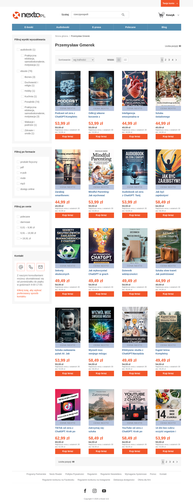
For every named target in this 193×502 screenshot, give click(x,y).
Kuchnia (31, 96)
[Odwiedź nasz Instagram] (94, 491)
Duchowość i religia (31, 84)
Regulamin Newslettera (110, 474)
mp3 (22, 183)
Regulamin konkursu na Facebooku (58, 480)
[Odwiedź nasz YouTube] (104, 491)
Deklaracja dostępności (123, 480)
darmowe (25, 222)
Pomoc (153, 474)
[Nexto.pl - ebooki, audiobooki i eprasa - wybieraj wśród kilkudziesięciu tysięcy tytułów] (29, 15)
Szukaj (65, 14)
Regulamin (92, 474)
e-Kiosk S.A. (104, 499)
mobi (23, 178)
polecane (25, 216)
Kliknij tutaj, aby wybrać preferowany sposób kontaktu (29, 293)
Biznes (30, 77)
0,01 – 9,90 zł (27, 227)
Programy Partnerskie (36, 474)
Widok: (111, 59)
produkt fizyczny (28, 162)
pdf (22, 167)
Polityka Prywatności (74, 474)
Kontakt (163, 474)
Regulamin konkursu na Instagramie (94, 480)
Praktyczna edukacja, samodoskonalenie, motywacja (35, 60)
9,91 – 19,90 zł (28, 233)
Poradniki (32, 101)
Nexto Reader (55, 474)
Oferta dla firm (144, 480)
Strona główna (61, 36)
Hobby (30, 90)
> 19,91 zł (25, 238)
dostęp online (27, 189)
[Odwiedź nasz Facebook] (85, 491)
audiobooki (28, 49)
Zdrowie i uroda (29, 132)
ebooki (26, 71)
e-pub (23, 172)
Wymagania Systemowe (136, 474)
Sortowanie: (65, 59)
